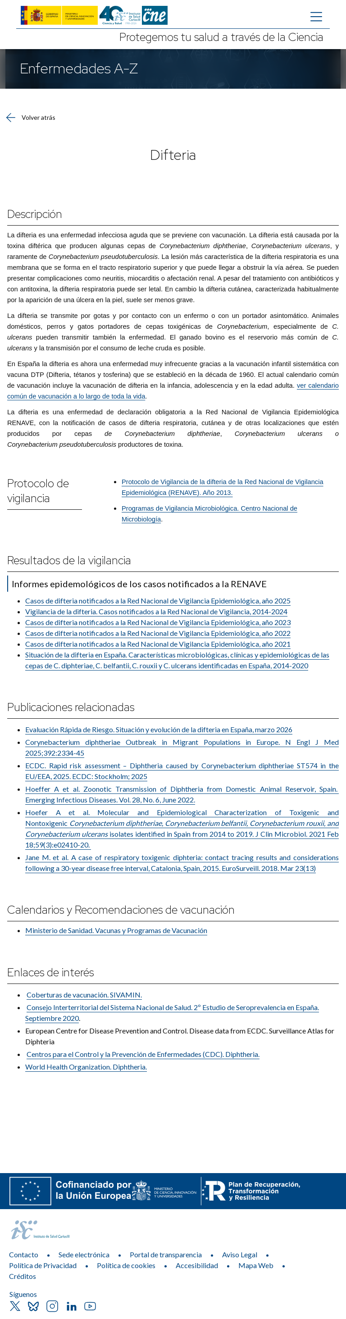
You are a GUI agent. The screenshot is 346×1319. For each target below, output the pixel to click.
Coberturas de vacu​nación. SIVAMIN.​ (84, 994)
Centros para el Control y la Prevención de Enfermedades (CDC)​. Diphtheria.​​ (143, 1054)
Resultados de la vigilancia (69, 560)
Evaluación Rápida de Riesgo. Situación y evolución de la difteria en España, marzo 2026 (158, 729)
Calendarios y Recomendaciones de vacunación (121, 909)
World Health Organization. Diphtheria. (86, 1066)
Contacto (23, 1254)
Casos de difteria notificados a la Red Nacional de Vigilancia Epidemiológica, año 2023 (158, 622)
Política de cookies (126, 1265)
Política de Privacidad (43, 1265)
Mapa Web (255, 1265)
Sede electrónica (84, 1254)
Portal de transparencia (166, 1254)
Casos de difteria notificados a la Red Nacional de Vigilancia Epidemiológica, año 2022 (158, 633)
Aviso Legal (239, 1254)
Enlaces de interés (50, 972)
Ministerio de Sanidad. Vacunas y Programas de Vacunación (116, 930)
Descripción (34, 214)
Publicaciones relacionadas (70, 707)
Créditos (22, 1276)
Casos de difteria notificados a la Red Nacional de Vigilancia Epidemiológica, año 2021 (158, 643)
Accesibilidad (197, 1265)
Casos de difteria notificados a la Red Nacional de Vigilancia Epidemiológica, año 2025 (158, 600)
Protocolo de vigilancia (38, 491)
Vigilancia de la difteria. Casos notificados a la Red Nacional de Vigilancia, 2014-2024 (156, 611)
